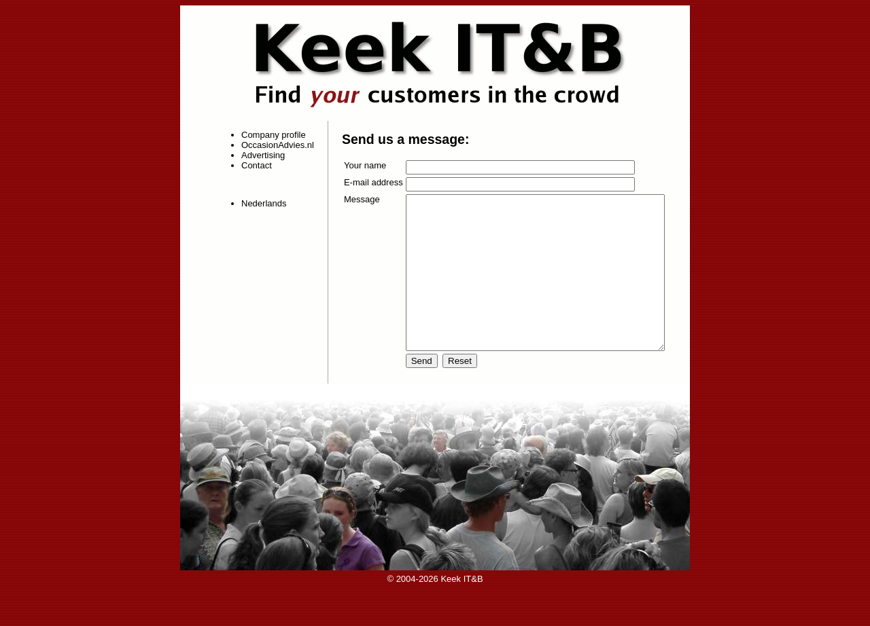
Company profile (267, 135)
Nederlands (258, 203)
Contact (250, 165)
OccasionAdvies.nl (271, 145)
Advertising (257, 155)
